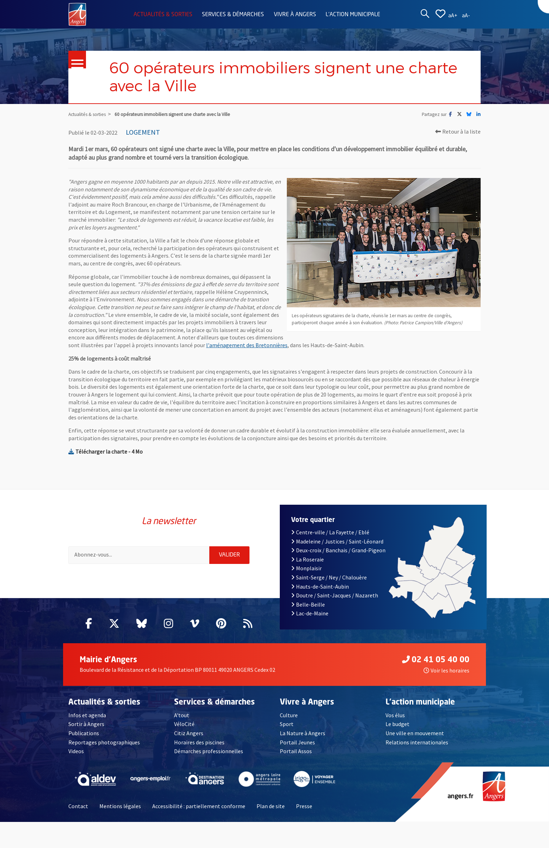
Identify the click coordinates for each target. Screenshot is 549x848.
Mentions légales (120, 806)
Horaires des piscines (199, 742)
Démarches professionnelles (208, 751)
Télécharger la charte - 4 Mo (105, 451)
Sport (287, 723)
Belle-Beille (308, 604)
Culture (289, 715)
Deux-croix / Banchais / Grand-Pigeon (338, 550)
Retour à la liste (458, 131)
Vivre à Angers (295, 15)
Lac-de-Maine (309, 613)
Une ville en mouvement (414, 733)
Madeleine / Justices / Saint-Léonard (337, 541)
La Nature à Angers (302, 733)
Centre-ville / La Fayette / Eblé (330, 532)
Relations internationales (416, 742)
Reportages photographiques (104, 742)
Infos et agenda (87, 715)
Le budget (397, 723)
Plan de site (271, 806)
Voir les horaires (446, 670)
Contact (78, 806)
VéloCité (184, 723)
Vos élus (395, 715)
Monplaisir (306, 568)
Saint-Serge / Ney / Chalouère (329, 577)
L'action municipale (353, 15)
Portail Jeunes (297, 742)
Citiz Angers (188, 733)
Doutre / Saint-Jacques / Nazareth (334, 595)
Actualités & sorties (163, 15)
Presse (304, 806)
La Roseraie (307, 559)
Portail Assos (296, 751)
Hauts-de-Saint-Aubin (320, 586)
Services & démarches (233, 15)
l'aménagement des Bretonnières (247, 345)
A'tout (181, 715)
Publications (83, 733)
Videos (76, 751)
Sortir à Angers (86, 723)
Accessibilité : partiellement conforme (198, 806)
